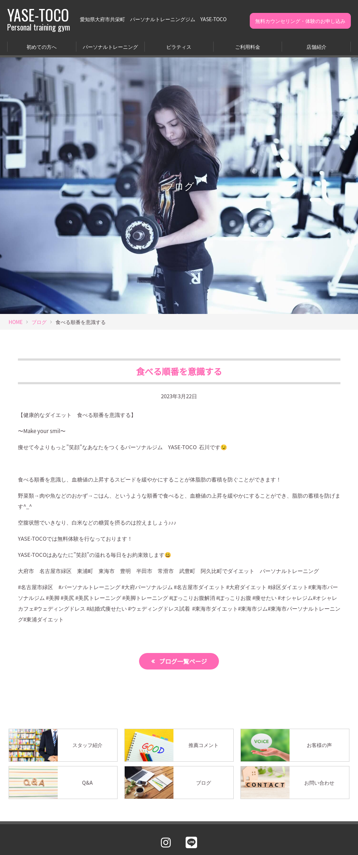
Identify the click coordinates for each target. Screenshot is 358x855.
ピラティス (178, 46)
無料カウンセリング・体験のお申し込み (300, 20)
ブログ (39, 321)
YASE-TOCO (38, 19)
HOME (16, 321)
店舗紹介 (316, 46)
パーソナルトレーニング (110, 46)
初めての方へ (42, 46)
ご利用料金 (247, 46)
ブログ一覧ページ (183, 661)
